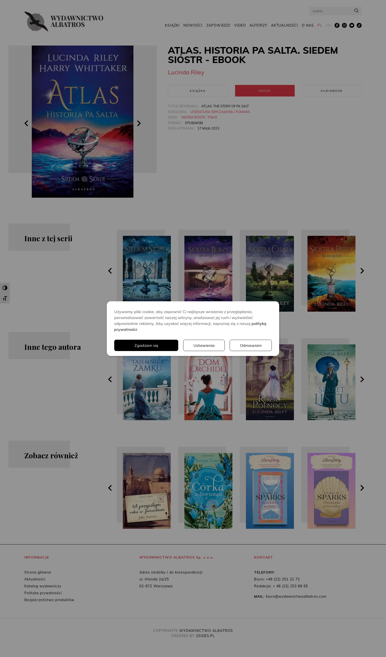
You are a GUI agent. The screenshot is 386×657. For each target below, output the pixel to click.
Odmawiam (251, 345)
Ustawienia (204, 345)
